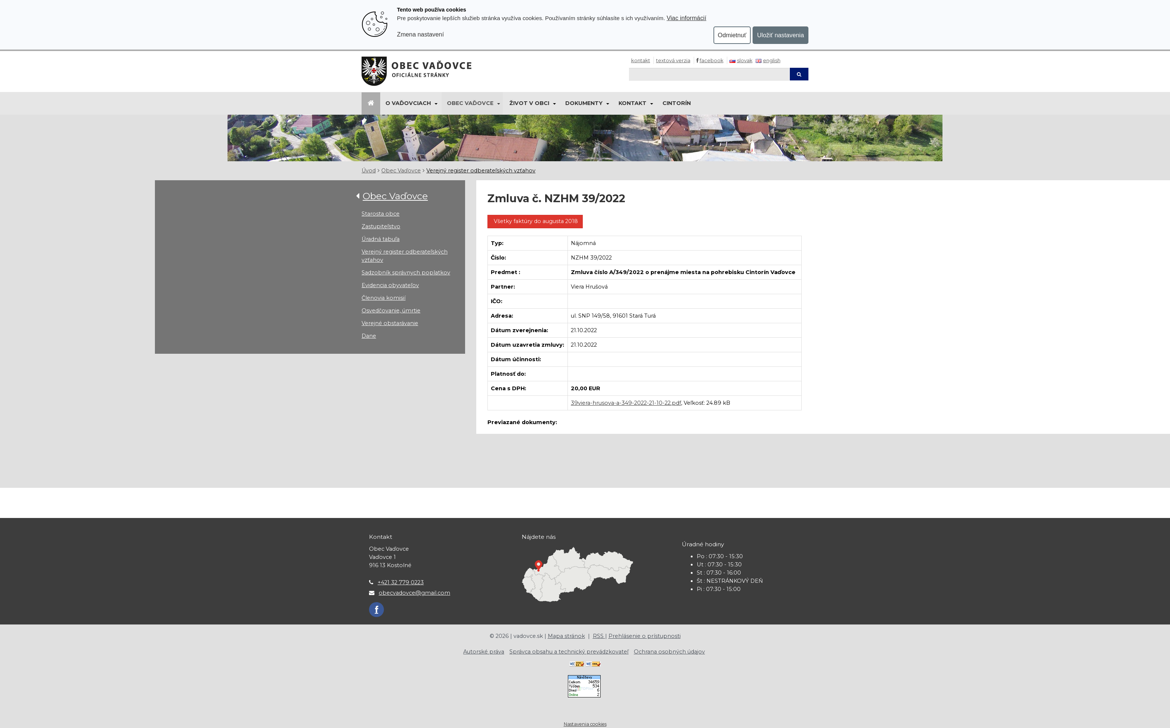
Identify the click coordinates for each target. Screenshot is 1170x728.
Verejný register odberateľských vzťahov (480, 170)
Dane (369, 336)
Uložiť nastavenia (780, 35)
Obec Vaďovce (470, 103)
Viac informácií (686, 18)
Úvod (369, 170)
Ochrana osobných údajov (669, 651)
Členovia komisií (384, 298)
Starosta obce (381, 213)
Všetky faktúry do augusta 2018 (535, 221)
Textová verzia (673, 60)
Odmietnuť (732, 35)
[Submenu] (435, 103)
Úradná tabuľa (381, 239)
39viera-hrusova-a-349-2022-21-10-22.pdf (626, 403)
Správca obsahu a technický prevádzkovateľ (569, 651)
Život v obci (529, 103)
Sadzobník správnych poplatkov (406, 272)
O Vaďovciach (408, 103)
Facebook (712, 60)
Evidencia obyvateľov (390, 285)
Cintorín (676, 103)
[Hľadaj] (709, 74)
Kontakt (640, 60)
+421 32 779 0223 (401, 582)
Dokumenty (584, 103)
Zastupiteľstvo (381, 226)
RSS (599, 636)
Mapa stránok (566, 636)
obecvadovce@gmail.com (414, 592)
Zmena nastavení (420, 34)
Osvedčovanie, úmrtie (391, 310)
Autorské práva (483, 651)
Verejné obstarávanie (390, 323)
